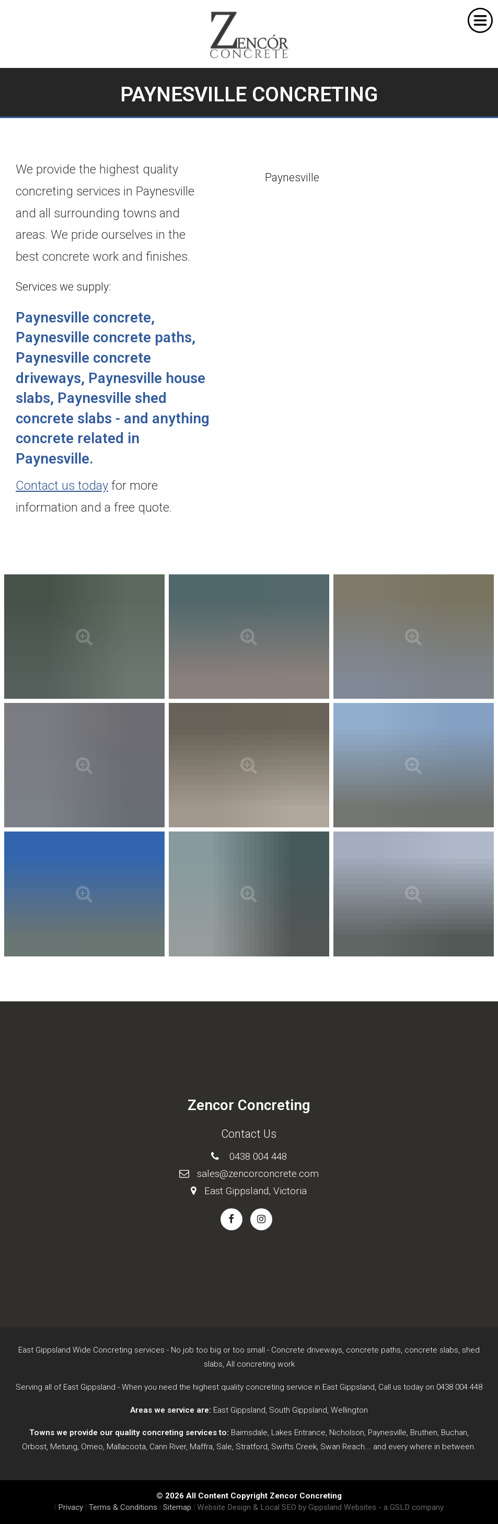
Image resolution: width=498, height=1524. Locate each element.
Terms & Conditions (123, 1507)
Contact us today (62, 485)
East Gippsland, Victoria (255, 1191)
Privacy (70, 1507)
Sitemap (177, 1507)
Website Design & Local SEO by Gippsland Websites (286, 1507)
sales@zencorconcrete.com (258, 1174)
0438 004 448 (258, 1156)
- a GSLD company (411, 1507)
